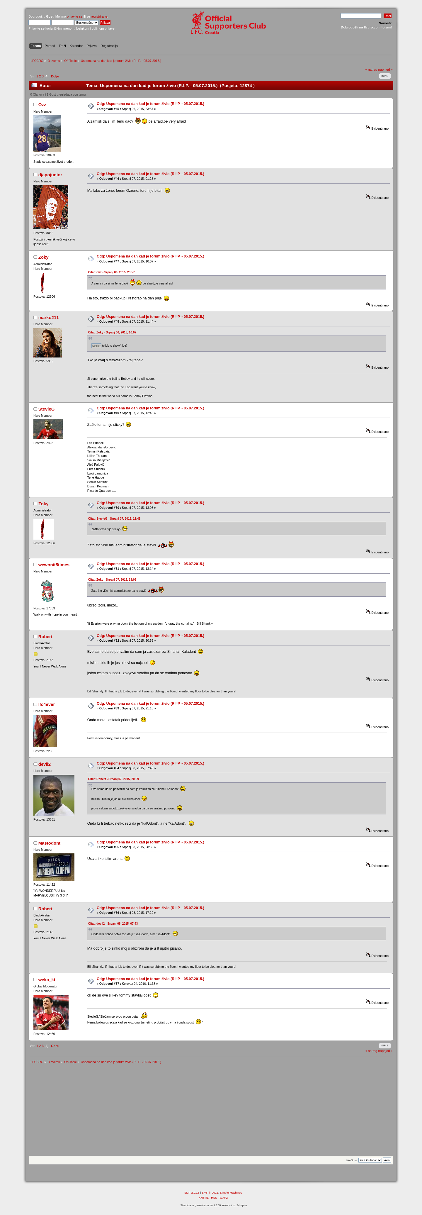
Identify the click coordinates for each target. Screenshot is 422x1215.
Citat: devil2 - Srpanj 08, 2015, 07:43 (113, 923)
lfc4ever (46, 704)
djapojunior (50, 174)
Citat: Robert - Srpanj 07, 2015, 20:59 (113, 779)
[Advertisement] (211, 1112)
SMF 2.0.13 (192, 1192)
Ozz (42, 104)
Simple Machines (231, 1192)
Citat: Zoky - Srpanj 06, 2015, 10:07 (112, 332)
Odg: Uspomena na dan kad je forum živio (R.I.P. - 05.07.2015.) (150, 104)
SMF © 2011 (210, 1192)
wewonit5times (53, 564)
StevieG (46, 408)
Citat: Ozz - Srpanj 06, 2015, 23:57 (111, 272)
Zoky (43, 257)
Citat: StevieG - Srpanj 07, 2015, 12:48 (114, 518)
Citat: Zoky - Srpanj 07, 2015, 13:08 (112, 579)
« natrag (371, 69)
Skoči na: (351, 1160)
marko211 (48, 317)
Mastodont (49, 842)
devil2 (44, 764)
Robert (45, 636)
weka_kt (46, 979)
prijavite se (75, 16)
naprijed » (385, 69)
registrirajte (99, 16)
